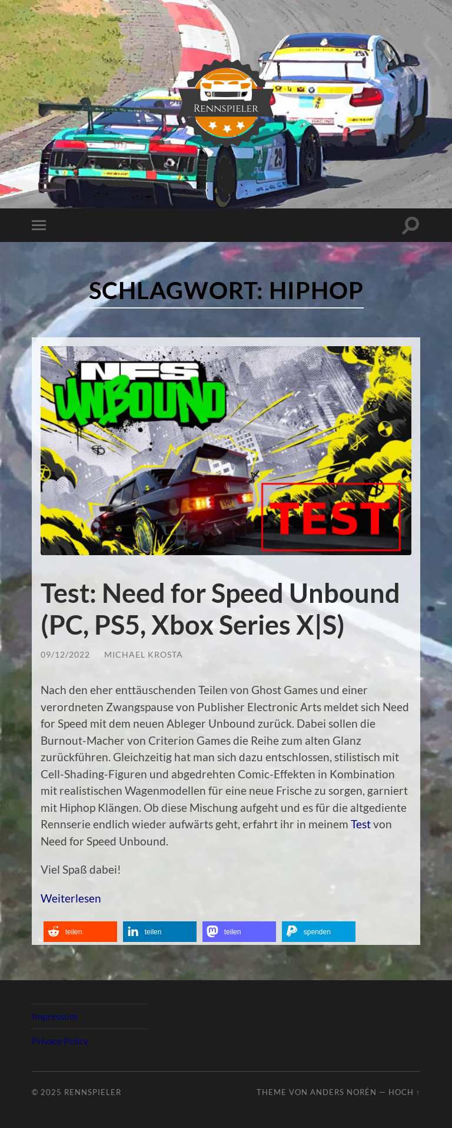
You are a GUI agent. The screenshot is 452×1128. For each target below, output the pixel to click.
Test (361, 824)
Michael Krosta (143, 654)
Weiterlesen (71, 898)
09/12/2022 (65, 654)
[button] (80, 931)
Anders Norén (343, 1092)
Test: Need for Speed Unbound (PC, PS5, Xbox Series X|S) (220, 609)
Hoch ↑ (404, 1092)
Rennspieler (92, 1092)
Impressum (54, 1015)
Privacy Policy (60, 1040)
